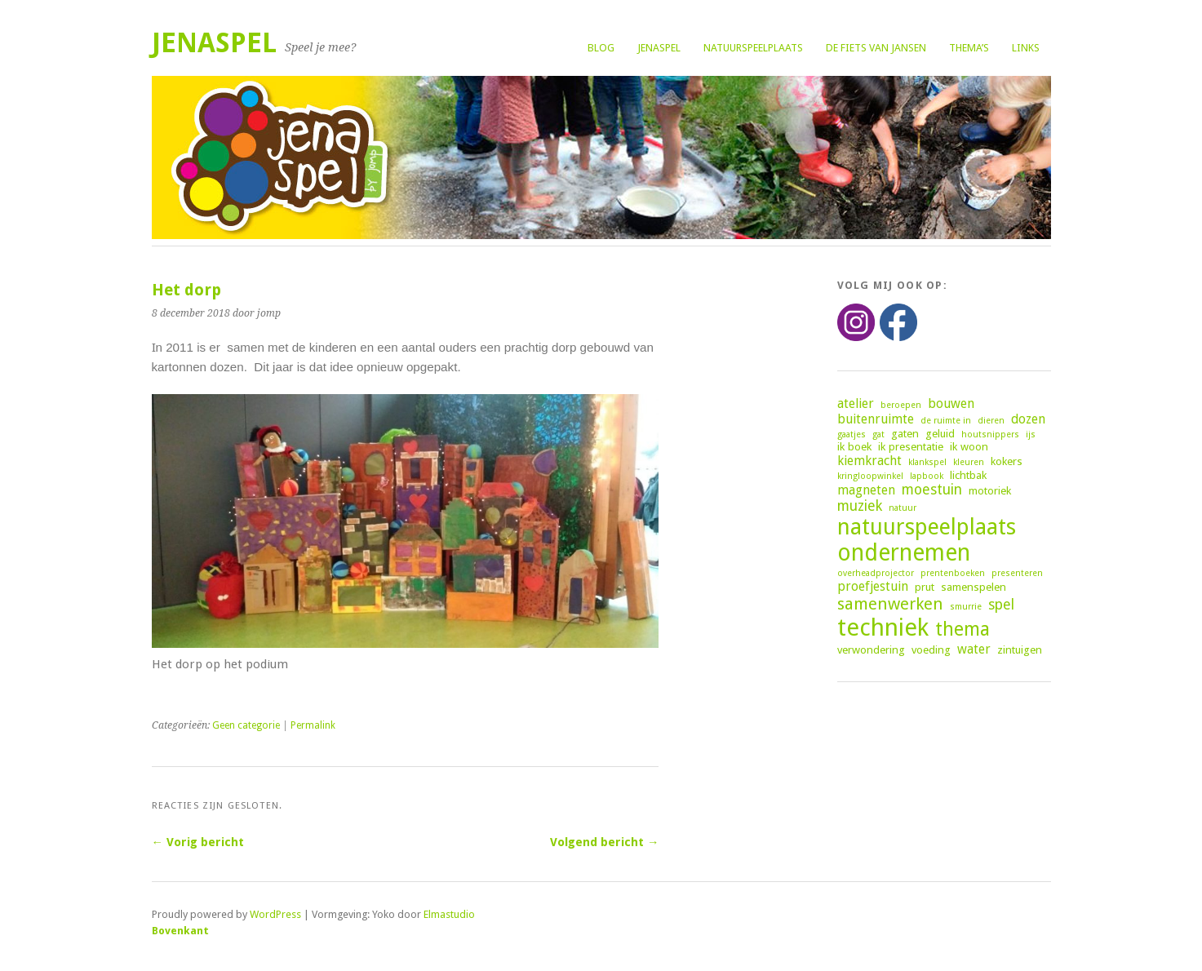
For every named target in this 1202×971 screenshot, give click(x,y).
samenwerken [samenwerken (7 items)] (890, 604)
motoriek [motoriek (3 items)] (990, 490)
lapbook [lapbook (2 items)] (926, 476)
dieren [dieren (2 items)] (991, 420)
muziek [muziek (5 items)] (859, 506)
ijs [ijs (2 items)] (1031, 434)
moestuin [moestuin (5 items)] (932, 489)
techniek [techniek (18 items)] (883, 627)
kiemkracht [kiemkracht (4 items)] (869, 460)
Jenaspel (659, 48)
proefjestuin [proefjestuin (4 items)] (872, 586)
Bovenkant (180, 930)
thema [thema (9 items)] (962, 629)
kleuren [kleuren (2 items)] (968, 462)
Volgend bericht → (604, 842)
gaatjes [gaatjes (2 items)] (851, 434)
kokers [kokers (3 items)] (1006, 461)
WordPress (275, 914)
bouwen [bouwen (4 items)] (951, 403)
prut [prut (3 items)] (924, 586)
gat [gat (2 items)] (878, 434)
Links (1026, 48)
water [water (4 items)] (974, 649)
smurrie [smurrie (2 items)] (966, 606)
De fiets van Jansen (876, 48)
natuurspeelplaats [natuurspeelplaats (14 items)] (926, 526)
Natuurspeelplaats (753, 48)
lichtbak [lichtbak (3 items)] (968, 474)
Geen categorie (246, 725)
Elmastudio (449, 914)
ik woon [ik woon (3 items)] (969, 446)
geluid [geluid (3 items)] (940, 433)
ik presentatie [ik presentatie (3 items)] (910, 446)
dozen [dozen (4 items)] (1028, 419)
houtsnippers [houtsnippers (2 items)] (990, 434)
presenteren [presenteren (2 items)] (1017, 573)
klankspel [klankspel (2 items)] (927, 462)
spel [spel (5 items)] (1001, 604)
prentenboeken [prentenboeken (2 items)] (952, 573)
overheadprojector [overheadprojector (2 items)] (875, 573)
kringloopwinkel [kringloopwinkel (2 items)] (870, 476)
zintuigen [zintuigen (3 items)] (1019, 649)
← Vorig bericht (198, 842)
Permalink (313, 725)
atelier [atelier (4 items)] (855, 403)
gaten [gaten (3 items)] (905, 433)
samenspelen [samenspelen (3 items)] (973, 586)
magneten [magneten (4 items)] (866, 490)
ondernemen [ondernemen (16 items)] (903, 552)
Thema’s (969, 48)
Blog (601, 48)
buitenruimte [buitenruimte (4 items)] (875, 419)
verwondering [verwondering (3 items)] (871, 649)
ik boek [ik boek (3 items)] (854, 446)
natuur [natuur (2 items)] (902, 508)
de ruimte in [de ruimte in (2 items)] (945, 420)
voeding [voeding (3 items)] (931, 649)
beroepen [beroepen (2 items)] (900, 405)
